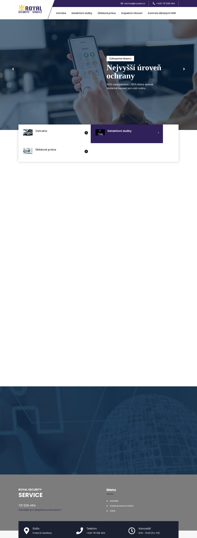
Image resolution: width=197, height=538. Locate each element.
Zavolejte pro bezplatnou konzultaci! (39, 491)
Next (184, 69)
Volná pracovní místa (121, 487)
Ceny (112, 492)
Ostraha (61, 13)
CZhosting (173, 529)
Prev (13, 69)
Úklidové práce (107, 13)
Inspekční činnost (131, 13)
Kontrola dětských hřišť (162, 13)
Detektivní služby (82, 13)
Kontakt (114, 482)
